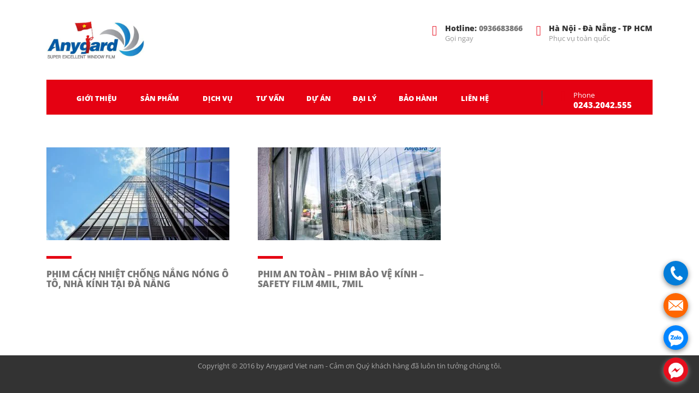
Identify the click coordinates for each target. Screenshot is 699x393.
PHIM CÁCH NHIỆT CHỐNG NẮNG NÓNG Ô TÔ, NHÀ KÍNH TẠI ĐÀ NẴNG (137, 279)
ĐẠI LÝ (365, 98)
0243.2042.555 (602, 104)
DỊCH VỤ (218, 98)
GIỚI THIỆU (96, 98)
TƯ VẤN (270, 98)
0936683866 (501, 28)
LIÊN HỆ (475, 98)
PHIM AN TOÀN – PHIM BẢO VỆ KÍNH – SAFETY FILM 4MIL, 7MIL (341, 279)
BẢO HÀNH (418, 98)
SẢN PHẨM (159, 98)
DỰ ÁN (318, 98)
